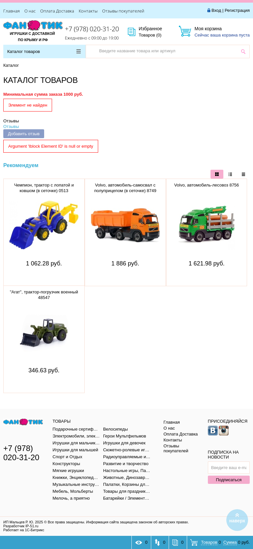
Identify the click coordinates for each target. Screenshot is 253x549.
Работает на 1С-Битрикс (23, 530)
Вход (216, 10)
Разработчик (20, 526)
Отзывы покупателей (123, 11)
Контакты (88, 11)
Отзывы (11, 120)
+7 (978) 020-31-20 (92, 28)
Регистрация (237, 10)
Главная (11, 11)
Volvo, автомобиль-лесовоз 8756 (206, 185)
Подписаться (228, 479)
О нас (30, 11)
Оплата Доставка (57, 11)
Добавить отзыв (24, 133)
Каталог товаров (44, 51)
